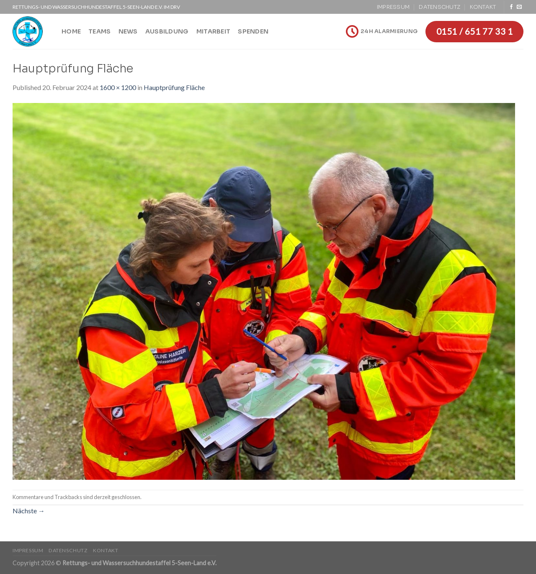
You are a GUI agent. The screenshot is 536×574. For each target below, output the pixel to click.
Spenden (253, 31)
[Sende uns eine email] (519, 7)
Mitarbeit (213, 31)
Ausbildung (167, 31)
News (128, 31)
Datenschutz (439, 7)
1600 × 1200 (118, 87)
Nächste (29, 511)
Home (71, 31)
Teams (99, 31)
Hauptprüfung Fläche (174, 87)
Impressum (393, 7)
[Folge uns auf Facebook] (511, 7)
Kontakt (483, 7)
